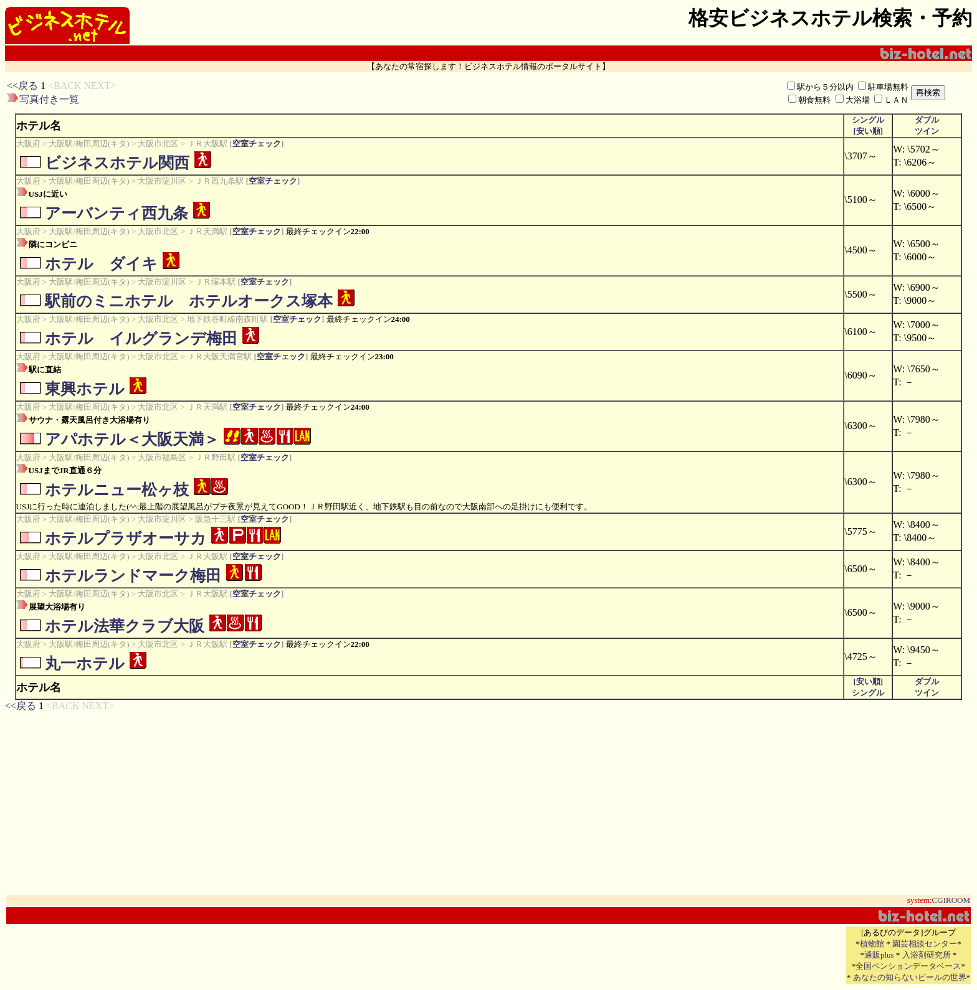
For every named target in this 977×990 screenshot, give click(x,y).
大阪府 (28, 143)
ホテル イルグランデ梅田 (141, 338)
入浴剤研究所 (926, 954)
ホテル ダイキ (101, 263)
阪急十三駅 (215, 519)
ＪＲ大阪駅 (207, 143)
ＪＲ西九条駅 (219, 181)
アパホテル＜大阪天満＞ (132, 439)
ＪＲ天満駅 (207, 231)
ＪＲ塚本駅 (215, 281)
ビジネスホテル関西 (117, 162)
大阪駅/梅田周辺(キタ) (89, 143)
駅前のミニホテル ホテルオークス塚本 (189, 301)
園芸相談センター (924, 943)
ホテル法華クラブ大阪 (124, 626)
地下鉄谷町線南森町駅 (227, 319)
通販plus (879, 954)
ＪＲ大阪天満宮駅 (219, 356)
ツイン (927, 131)
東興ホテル (85, 388)
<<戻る (22, 85)
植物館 (872, 943)
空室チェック (256, 143)
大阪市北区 (158, 143)
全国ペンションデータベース (908, 966)
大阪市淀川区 (162, 181)
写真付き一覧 (49, 99)
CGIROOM (951, 900)
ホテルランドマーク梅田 (133, 575)
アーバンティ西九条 (116, 213)
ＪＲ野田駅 (215, 457)
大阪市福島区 (162, 457)
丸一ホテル (85, 663)
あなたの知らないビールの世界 (909, 977)
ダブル (927, 120)
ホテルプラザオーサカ (125, 538)
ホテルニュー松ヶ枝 (117, 489)
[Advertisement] (342, 92)
